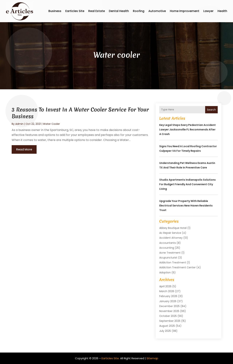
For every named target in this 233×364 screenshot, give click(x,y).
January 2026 (167, 301)
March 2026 (166, 291)
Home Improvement (184, 11)
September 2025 (169, 321)
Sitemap (152, 358)
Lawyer (208, 11)
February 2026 (168, 296)
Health (222, 11)
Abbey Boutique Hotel (173, 228)
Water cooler (51, 124)
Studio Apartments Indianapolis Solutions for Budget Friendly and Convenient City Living (187, 184)
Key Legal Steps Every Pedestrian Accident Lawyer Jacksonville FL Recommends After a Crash (187, 129)
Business (54, 11)
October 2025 (168, 316)
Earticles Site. (110, 358)
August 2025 (167, 326)
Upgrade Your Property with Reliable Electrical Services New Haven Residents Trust (186, 205)
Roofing (138, 11)
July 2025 (165, 331)
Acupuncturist (168, 257)
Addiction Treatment (172, 262)
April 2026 (165, 286)
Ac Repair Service (170, 233)
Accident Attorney (171, 238)
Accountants (167, 243)
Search (211, 110)
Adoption (165, 272)
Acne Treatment (170, 252)
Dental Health (119, 11)
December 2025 (169, 306)
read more (24, 149)
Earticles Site (74, 11)
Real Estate (96, 11)
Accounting (166, 248)
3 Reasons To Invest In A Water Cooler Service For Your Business (80, 113)
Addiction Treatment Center (177, 267)
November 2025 (169, 311)
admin (19, 124)
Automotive (157, 11)
